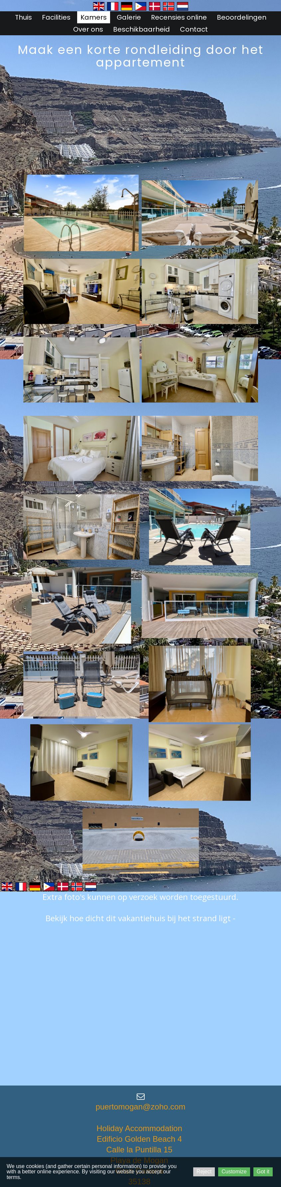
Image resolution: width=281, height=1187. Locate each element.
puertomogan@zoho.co (137, 1106)
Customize (234, 1171)
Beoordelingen (241, 17)
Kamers (93, 17)
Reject (204, 1171)
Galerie (129, 17)
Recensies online (179, 17)
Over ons (88, 29)
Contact (194, 29)
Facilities (56, 17)
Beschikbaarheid (141, 29)
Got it (263, 1171)
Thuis (23, 17)
